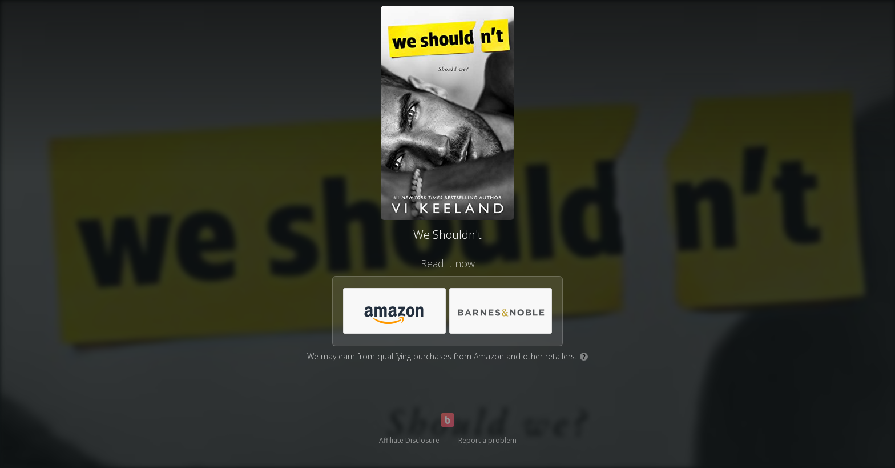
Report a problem (487, 440)
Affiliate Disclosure (409, 440)
